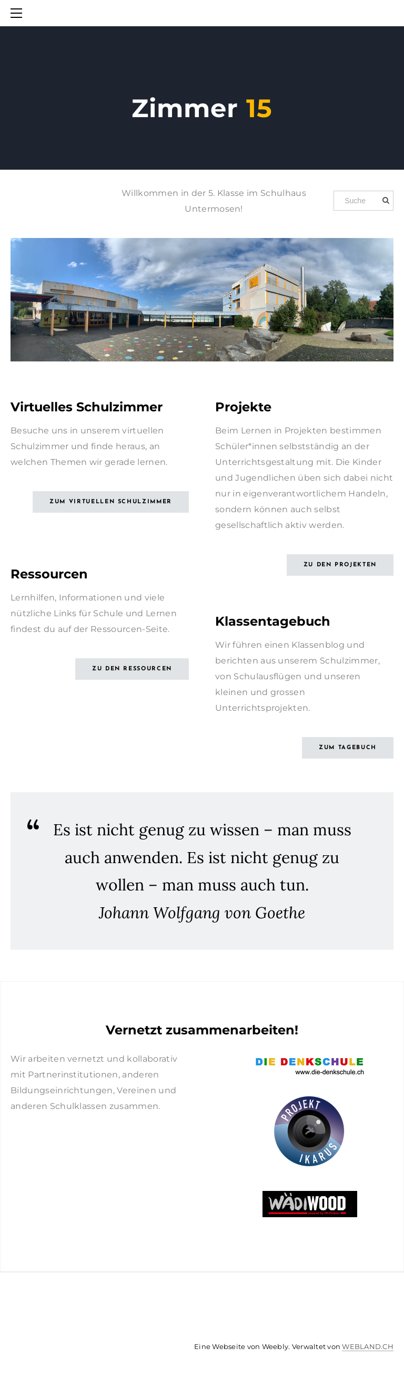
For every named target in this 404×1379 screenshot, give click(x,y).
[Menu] (18, 13)
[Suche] (363, 201)
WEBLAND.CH (367, 1346)
